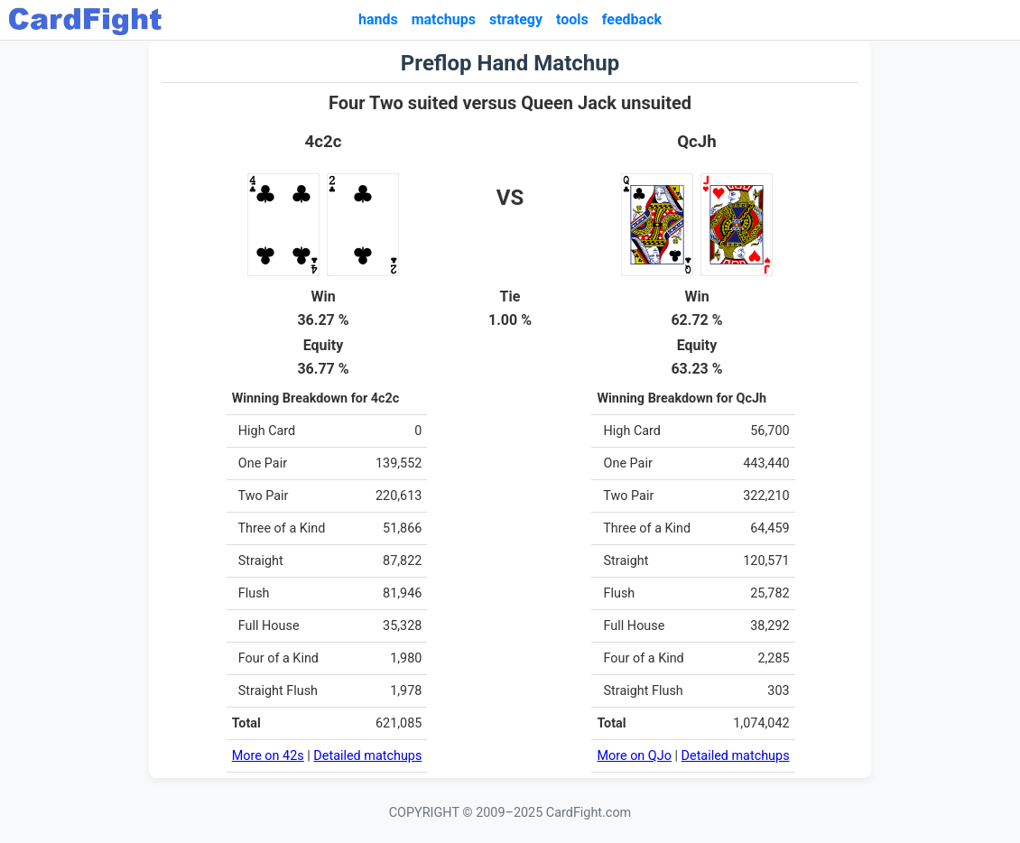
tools (572, 19)
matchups (444, 19)
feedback (632, 19)
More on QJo (634, 756)
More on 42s (268, 756)
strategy (515, 19)
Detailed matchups (367, 756)
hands (378, 19)
